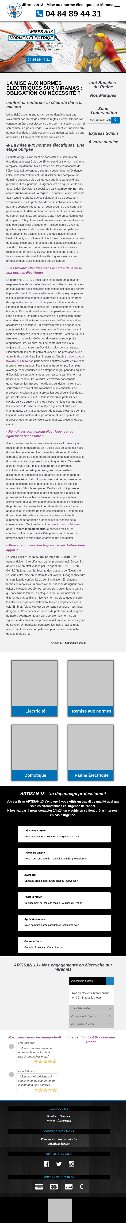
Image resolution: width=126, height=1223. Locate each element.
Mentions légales (59, 1143)
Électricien (64, 1120)
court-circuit (34, 302)
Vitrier (51, 1120)
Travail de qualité (80, 1008)
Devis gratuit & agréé (83, 1024)
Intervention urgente (82, 980)
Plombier (52, 1116)
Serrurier (66, 1116)
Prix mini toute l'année (83, 1016)
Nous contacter (67, 1139)
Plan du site (48, 1139)
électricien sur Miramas (66, 524)
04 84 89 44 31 (73, 13)
